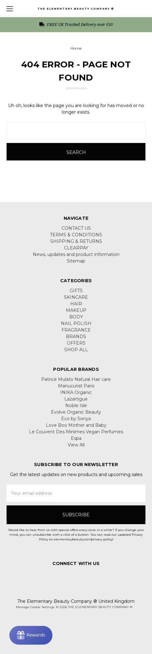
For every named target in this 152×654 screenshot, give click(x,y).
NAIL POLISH (76, 323)
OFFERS (76, 343)
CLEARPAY (76, 248)
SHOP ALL (76, 349)
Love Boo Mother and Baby (76, 425)
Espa (76, 438)
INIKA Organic (76, 392)
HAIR (76, 304)
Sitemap (76, 261)
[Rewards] (30, 635)
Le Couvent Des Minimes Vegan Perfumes (76, 432)
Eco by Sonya (76, 418)
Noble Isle (76, 405)
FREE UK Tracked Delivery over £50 (76, 24)
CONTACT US (76, 228)
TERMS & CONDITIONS (76, 235)
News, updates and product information (76, 254)
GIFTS (76, 290)
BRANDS (76, 336)
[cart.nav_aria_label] (144, 8)
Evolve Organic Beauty (76, 412)
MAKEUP (76, 310)
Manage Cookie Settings (35, 607)
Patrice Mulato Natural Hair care (76, 379)
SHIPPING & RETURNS (76, 241)
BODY (76, 317)
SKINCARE (76, 297)
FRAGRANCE (76, 330)
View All (76, 445)
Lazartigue (76, 399)
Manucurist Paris (76, 386)
